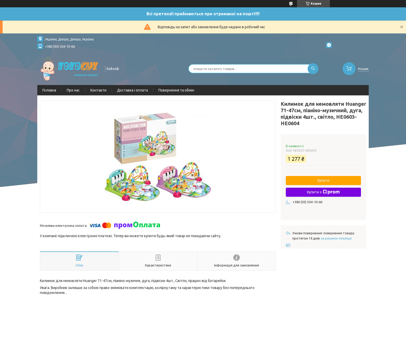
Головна (49, 90)
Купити (323, 180)
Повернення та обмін (176, 90)
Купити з (323, 192)
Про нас (73, 90)
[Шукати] (313, 68)
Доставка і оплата (132, 90)
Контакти (98, 90)
